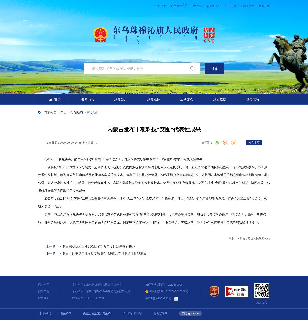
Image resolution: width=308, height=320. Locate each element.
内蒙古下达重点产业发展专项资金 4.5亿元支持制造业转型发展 (102, 253)
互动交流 (186, 99)
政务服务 (153, 99)
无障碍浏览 (247, 5)
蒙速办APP (214, 5)
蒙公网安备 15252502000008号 (166, 291)
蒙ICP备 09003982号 (158, 298)
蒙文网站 (179, 5)
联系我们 (43, 298)
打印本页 (254, 142)
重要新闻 (93, 112)
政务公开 (120, 99)
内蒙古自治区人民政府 (97, 313)
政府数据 (219, 99)
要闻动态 (87, 99)
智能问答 (264, 5)
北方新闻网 (160, 313)
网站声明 (43, 291)
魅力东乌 (252, 99)
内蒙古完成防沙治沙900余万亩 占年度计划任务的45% (97, 246)
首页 (54, 99)
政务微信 (196, 5)
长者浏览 (230, 5)
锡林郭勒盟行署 (132, 313)
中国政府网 (65, 313)
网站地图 (43, 284)
